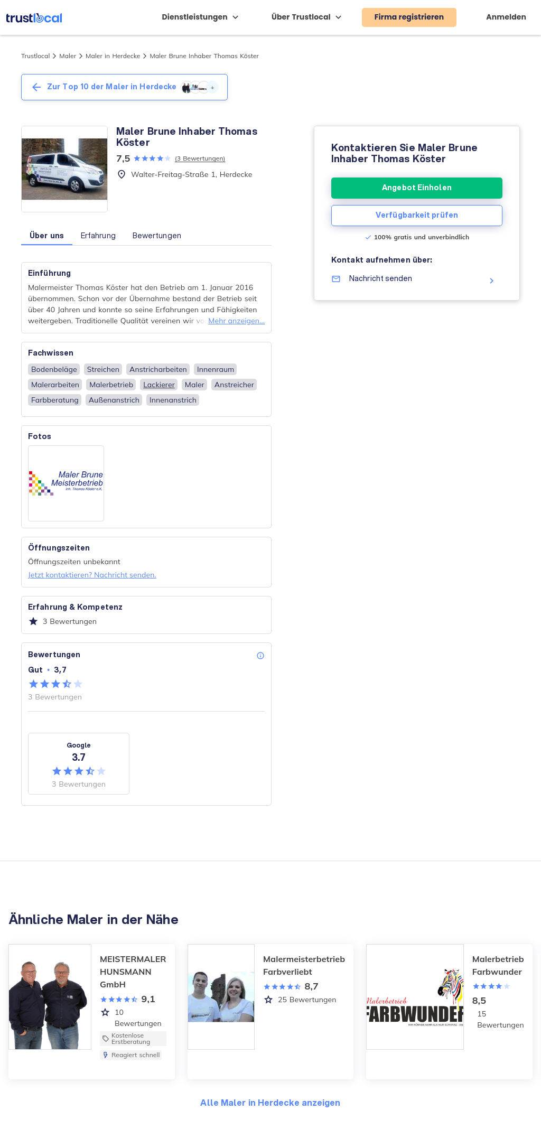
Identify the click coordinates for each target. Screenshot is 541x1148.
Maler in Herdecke (113, 56)
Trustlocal (35, 56)
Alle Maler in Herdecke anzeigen (270, 1102)
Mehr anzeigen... (236, 320)
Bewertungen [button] (157, 235)
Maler (67, 56)
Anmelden (506, 17)
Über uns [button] (47, 235)
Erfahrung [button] (98, 235)
